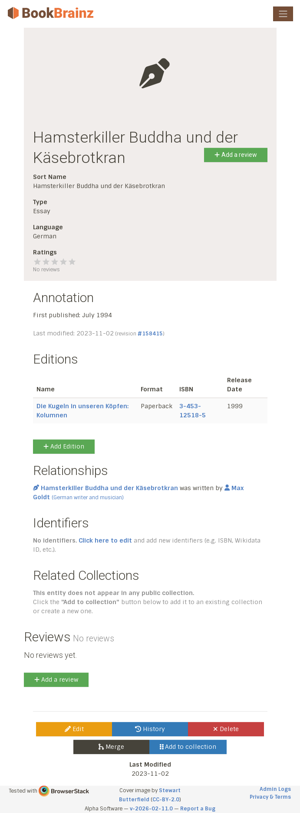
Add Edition (63, 446)
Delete (226, 729)
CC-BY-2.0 (165, 799)
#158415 (150, 333)
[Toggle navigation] (283, 14)
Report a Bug (197, 808)
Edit (74, 729)
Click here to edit (105, 540)
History (150, 729)
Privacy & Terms (270, 796)
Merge (111, 747)
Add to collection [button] (188, 747)
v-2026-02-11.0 (151, 808)
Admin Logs (275, 789)
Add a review (235, 154)
